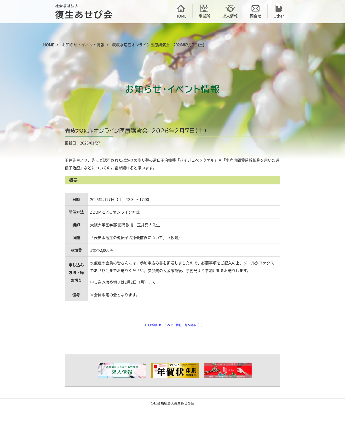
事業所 (204, 11)
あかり (172, 33)
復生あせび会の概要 (72, 33)
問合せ (255, 11)
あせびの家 (239, 33)
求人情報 (230, 11)
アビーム (206, 33)
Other (279, 11)
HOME (180, 11)
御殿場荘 (139, 33)
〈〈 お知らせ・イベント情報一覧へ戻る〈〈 (173, 325)
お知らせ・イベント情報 (83, 44)
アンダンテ (273, 33)
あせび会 (105, 33)
